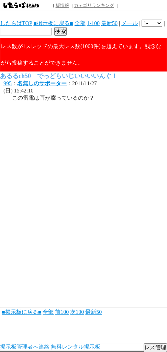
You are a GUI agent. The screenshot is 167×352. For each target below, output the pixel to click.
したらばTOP (16, 23)
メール (129, 23)
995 (7, 83)
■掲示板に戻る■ (53, 23)
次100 (77, 312)
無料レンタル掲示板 (75, 347)
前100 (62, 312)
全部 (80, 23)
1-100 (93, 23)
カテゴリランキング (94, 5)
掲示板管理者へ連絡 (24, 347)
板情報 (62, 5)
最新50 (109, 23)
